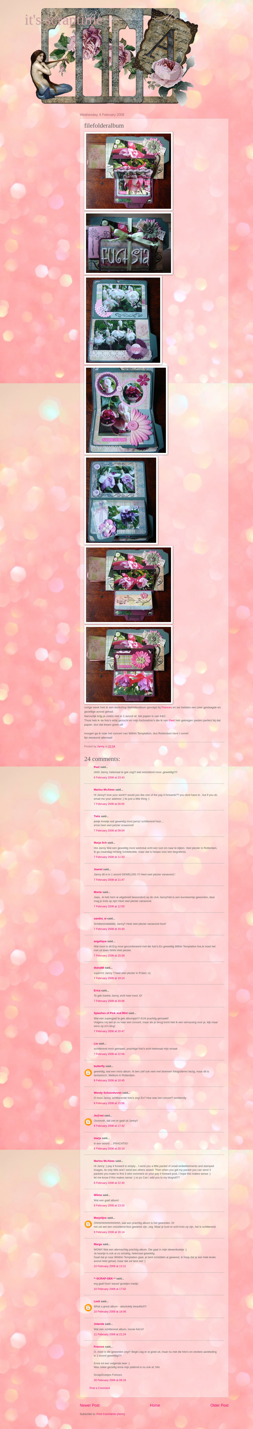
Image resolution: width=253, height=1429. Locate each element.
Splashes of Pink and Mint (111, 1013)
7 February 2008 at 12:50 (109, 906)
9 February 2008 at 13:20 (109, 1205)
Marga (98, 1244)
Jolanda (99, 1323)
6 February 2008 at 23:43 (109, 777)
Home (155, 1405)
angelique (100, 941)
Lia (96, 1043)
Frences (166, 707)
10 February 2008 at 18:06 (110, 1311)
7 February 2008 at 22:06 (109, 1054)
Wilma (98, 1195)
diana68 (99, 967)
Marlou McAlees (104, 789)
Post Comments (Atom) (110, 1414)
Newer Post (90, 1405)
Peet (172, 720)
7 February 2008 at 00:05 (109, 803)
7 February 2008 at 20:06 (109, 1001)
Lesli (97, 1301)
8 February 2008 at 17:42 (109, 1125)
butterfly (99, 1066)
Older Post (219, 1405)
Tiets (97, 816)
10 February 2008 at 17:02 (110, 1289)
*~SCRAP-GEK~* (105, 1278)
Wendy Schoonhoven (108, 1092)
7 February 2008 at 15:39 (109, 955)
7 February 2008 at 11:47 (109, 879)
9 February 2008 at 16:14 (109, 1232)
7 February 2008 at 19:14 (109, 978)
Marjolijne (100, 1217)
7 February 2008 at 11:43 (109, 857)
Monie (98, 892)
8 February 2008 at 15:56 (109, 1103)
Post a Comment (100, 1388)
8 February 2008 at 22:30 (109, 1182)
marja (97, 1138)
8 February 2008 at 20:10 (109, 1148)
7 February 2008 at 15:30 (109, 929)
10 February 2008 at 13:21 (110, 1266)
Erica (97, 990)
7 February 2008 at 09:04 (109, 830)
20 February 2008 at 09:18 (110, 1380)
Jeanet (98, 869)
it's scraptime (64, 19)
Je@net (99, 1115)
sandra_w (100, 918)
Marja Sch (100, 842)
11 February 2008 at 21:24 (110, 1334)
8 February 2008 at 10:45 (109, 1080)
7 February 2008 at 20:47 (109, 1031)
